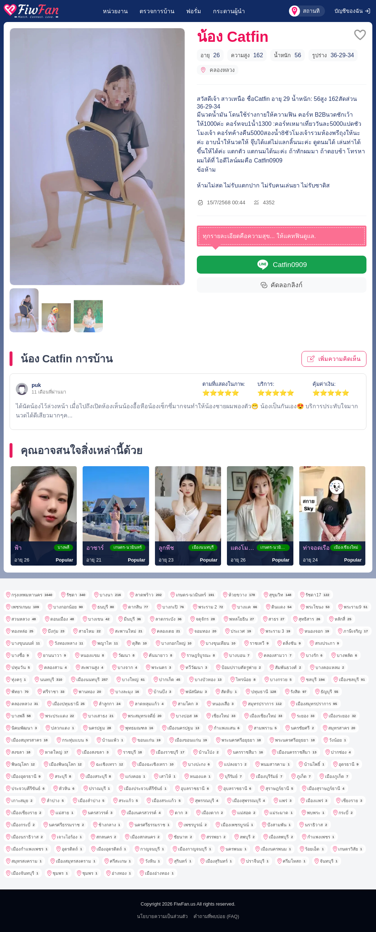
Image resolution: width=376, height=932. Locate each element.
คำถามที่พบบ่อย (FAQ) (216, 916)
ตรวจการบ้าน (157, 11)
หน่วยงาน (115, 11)
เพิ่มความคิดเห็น (334, 358)
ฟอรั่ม (193, 11)
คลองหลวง (217, 70)
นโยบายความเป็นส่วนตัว (162, 916)
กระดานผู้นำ (229, 11)
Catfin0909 (281, 264)
